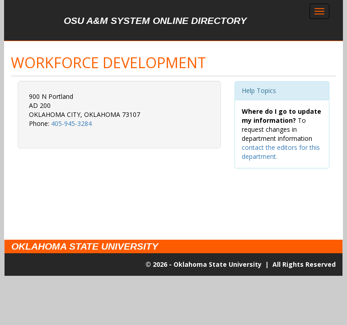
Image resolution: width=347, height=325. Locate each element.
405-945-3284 (71, 123)
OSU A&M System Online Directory (155, 20)
